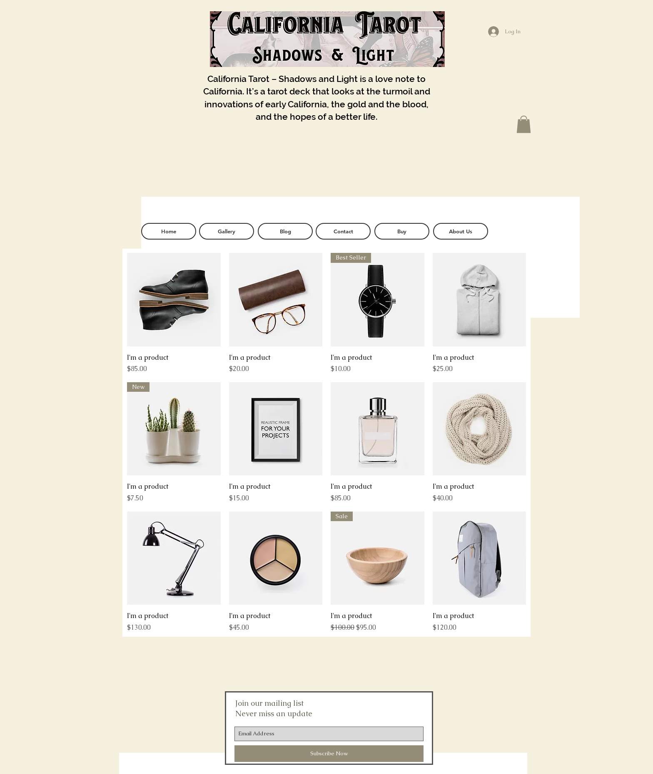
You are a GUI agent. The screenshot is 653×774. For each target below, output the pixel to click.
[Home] (168, 231)
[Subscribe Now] (329, 753)
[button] (523, 124)
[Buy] (401, 231)
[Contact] (343, 231)
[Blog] (285, 231)
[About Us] (460, 231)
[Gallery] (226, 231)
